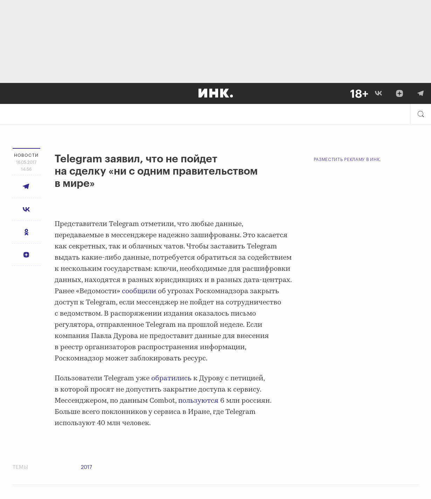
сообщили (139, 291)
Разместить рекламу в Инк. (347, 159)
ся (214, 401)
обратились (171, 378)
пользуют (194, 401)
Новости (26, 155)
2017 (86, 467)
